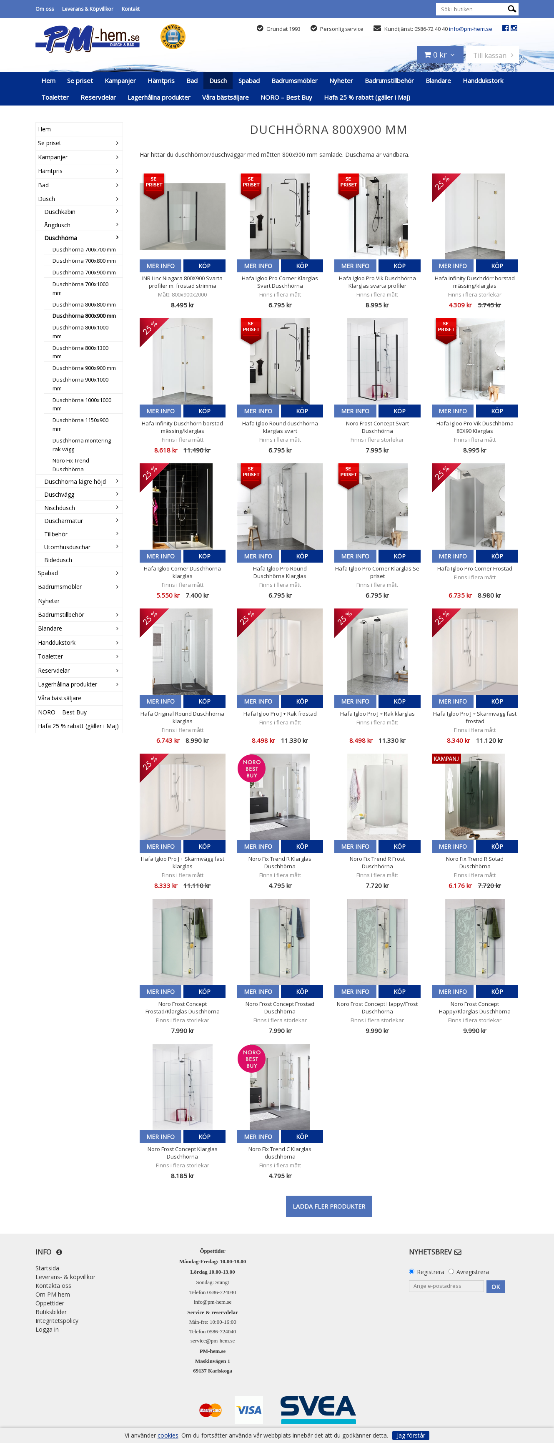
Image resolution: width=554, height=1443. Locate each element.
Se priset (80, 80)
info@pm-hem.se (470, 29)
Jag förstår (411, 1435)
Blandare (438, 80)
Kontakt (131, 9)
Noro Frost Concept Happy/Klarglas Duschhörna (475, 1007)
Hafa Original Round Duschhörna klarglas (182, 717)
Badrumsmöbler (294, 80)
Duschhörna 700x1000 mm (80, 288)
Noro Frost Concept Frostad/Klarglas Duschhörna (182, 1007)
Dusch (218, 80)
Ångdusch (57, 225)
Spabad (249, 80)
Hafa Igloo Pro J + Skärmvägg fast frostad (474, 717)
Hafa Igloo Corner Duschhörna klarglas (182, 572)
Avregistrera (472, 1272)
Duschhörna (60, 238)
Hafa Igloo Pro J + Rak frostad (280, 713)
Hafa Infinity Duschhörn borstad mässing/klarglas (182, 427)
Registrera (430, 1272)
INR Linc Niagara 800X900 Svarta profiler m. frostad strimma (182, 281)
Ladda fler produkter (329, 1206)
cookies (168, 1435)
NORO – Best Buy (286, 97)
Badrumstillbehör (389, 80)
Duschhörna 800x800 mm (84, 304)
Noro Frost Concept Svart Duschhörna (377, 427)
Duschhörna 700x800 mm (84, 260)
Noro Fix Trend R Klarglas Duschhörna (279, 862)
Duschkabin (59, 212)
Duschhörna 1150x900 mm (80, 424)
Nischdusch (59, 508)
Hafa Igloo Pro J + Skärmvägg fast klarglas (182, 862)
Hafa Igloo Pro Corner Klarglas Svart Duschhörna (280, 281)
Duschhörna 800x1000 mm (80, 332)
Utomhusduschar (67, 547)
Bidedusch (58, 560)
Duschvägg (59, 494)
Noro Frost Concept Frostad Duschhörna (280, 1007)
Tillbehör (56, 534)
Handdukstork (483, 80)
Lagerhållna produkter (159, 97)
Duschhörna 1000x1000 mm (82, 404)
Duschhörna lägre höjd (75, 481)
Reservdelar (98, 97)
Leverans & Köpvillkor (87, 9)
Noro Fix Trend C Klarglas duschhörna (279, 1152)
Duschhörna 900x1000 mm (80, 384)
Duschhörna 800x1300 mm (80, 352)
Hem (48, 80)
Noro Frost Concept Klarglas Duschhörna (183, 1152)
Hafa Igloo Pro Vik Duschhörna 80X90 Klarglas (475, 427)
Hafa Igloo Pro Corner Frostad (474, 568)
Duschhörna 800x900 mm (84, 315)
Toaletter (55, 97)
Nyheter (341, 80)
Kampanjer (120, 80)
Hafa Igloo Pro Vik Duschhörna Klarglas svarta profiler (377, 281)
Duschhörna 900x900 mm (84, 368)
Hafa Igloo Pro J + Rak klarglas (377, 713)
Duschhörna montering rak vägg (82, 445)
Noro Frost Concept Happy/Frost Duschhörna (377, 1007)
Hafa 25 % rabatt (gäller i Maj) (367, 97)
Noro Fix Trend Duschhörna (71, 465)
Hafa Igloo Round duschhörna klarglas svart (280, 427)
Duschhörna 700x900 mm (84, 272)
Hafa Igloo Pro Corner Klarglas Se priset (377, 572)
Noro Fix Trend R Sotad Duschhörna (475, 862)
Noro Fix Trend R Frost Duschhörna (377, 862)
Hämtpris (161, 80)
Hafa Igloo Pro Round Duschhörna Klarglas (280, 572)
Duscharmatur (63, 521)
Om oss (44, 9)
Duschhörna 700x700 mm (84, 249)
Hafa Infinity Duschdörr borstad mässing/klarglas (475, 281)
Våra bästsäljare (225, 97)
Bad (192, 80)
